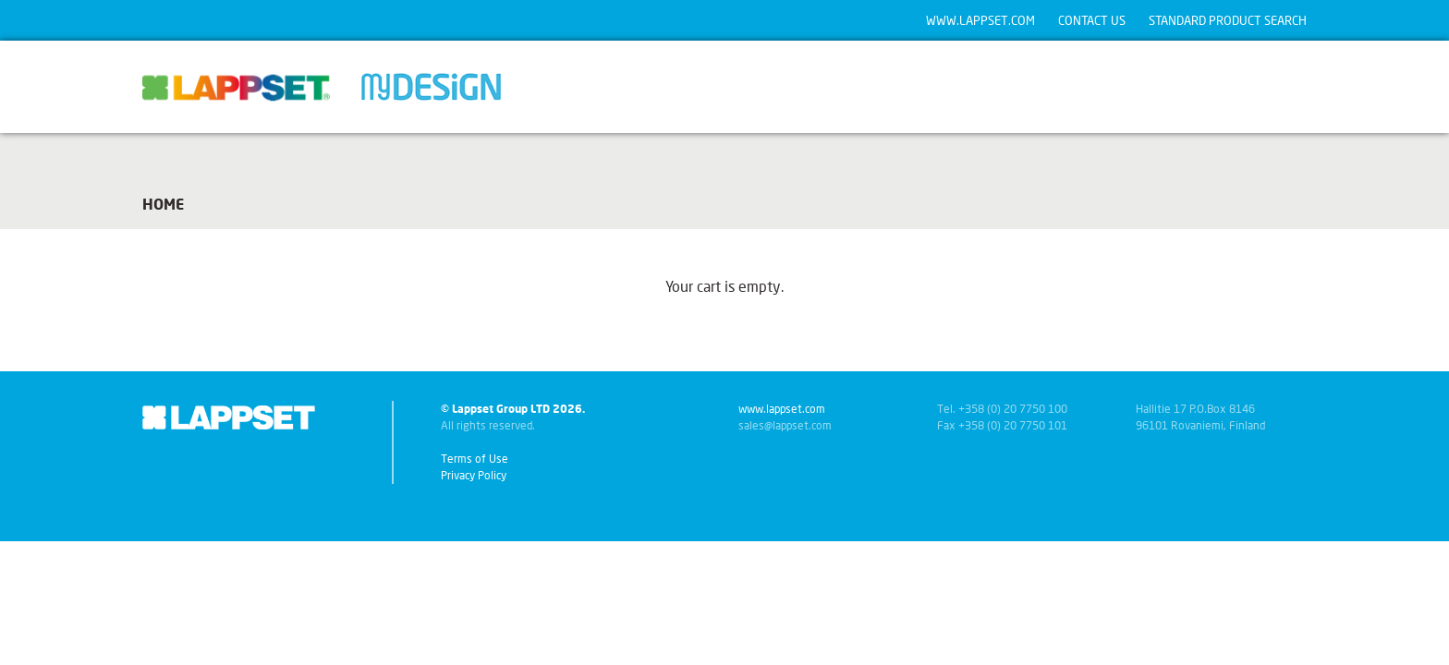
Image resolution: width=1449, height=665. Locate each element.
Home (163, 203)
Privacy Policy (473, 475)
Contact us (1092, 20)
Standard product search (1228, 20)
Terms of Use (474, 459)
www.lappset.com (980, 20)
